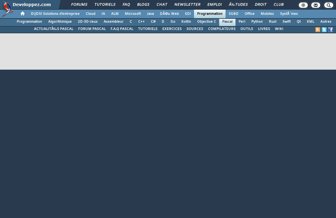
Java (150, 14)
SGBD (234, 14)
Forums (79, 4)
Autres (325, 22)
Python (257, 22)
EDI (188, 14)
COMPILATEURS (222, 29)
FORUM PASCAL (92, 29)
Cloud (90, 14)
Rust (272, 22)
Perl (242, 22)
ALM (115, 14)
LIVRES (264, 29)
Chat (162, 4)
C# (153, 22)
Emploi (214, 4)
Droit (260, 4)
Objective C (206, 22)
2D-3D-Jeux (87, 22)
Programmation (209, 14)
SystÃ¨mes (289, 14)
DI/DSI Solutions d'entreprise (55, 14)
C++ (141, 22)
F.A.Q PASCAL (121, 29)
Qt (299, 22)
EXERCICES (172, 29)
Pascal (227, 22)
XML (310, 22)
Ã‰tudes (238, 4)
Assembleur (114, 22)
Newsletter (187, 4)
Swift (286, 22)
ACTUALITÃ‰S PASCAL (53, 29)
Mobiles (267, 14)
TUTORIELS (147, 29)
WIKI (279, 29)
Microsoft (133, 14)
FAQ (126, 4)
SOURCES (194, 29)
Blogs (143, 4)
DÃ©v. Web (169, 14)
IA (103, 14)
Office (250, 14)
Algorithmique (60, 22)
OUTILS (246, 29)
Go (172, 22)
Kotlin (186, 22)
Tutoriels (105, 4)
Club (278, 4)
